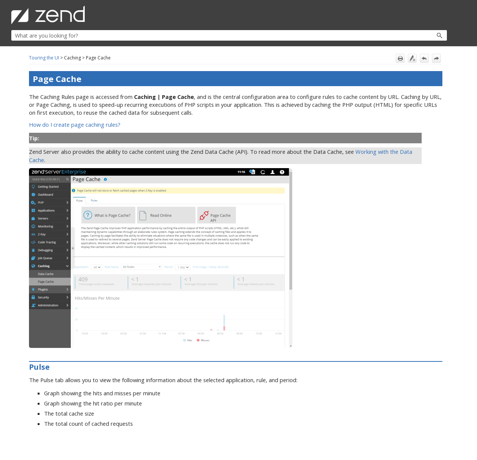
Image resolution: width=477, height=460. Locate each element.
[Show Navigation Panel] (443, 15)
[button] (423, 35)
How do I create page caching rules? (74, 124)
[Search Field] (229, 35)
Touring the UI (44, 58)
